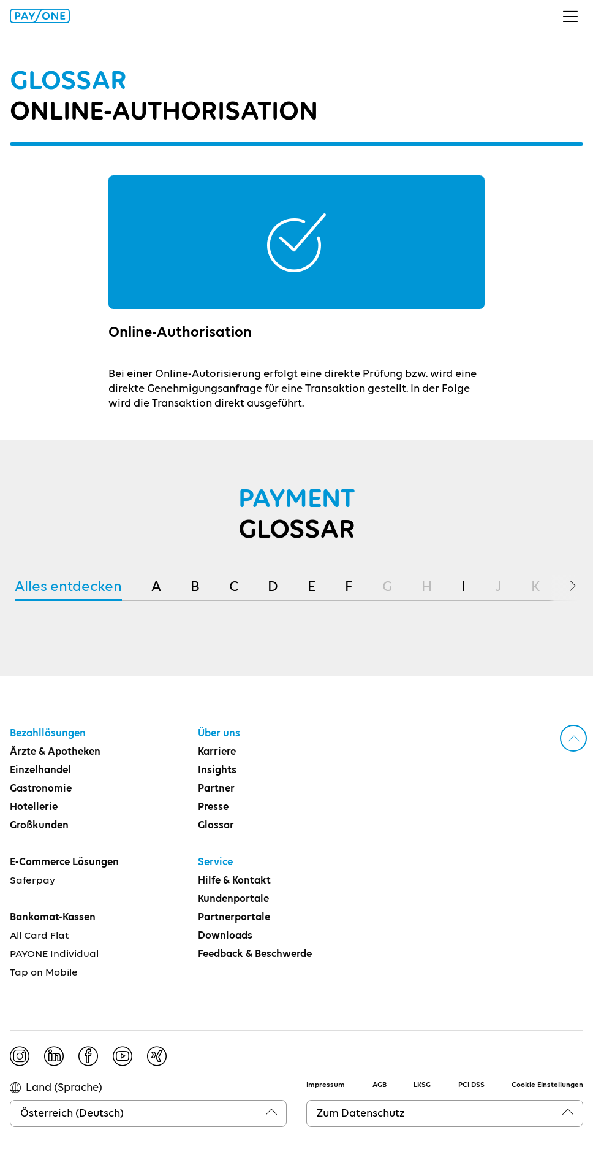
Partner (216, 789)
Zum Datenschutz (361, 1113)
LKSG (422, 1085)
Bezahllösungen (48, 733)
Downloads (225, 936)
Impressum (325, 1085)
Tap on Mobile (44, 973)
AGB (379, 1085)
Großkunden (39, 825)
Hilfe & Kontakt (234, 881)
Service (215, 862)
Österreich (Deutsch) (72, 1113)
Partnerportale (234, 917)
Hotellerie (34, 807)
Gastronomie (41, 789)
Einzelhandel (40, 770)
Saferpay (32, 881)
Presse (213, 807)
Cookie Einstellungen (547, 1085)
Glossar (216, 825)
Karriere (217, 752)
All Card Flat (39, 936)
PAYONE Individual (54, 954)
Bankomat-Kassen (53, 917)
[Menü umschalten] (575, 16)
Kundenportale (233, 899)
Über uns (219, 733)
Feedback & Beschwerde (255, 954)
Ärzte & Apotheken (55, 752)
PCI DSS (471, 1085)
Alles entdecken (68, 586)
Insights (217, 770)
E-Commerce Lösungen (64, 862)
